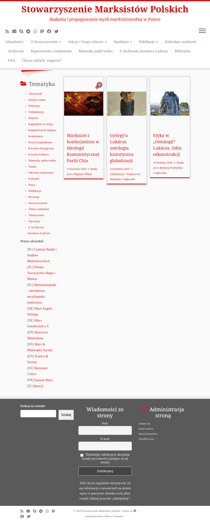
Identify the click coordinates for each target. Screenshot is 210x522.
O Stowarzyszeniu (45, 42)
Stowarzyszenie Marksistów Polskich (105, 9)
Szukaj (66, 415)
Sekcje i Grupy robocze (87, 42)
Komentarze (35, 136)
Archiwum (16, 52)
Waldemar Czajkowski (122, 179)
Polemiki (33, 178)
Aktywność (35, 93)
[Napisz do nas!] (15, 32)
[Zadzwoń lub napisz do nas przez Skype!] (22, 32)
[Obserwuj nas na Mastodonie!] (43, 32)
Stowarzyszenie (38, 203)
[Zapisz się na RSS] (8, 32)
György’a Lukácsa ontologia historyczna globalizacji (121, 147)
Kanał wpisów (146, 428)
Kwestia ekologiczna (41, 148)
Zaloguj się (144, 423)
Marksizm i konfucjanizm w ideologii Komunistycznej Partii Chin (83, 147)
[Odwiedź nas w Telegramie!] (29, 32)
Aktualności (14, 42)
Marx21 (38, 386)
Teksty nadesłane (38, 209)
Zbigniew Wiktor (83, 174)
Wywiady (34, 221)
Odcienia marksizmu (41, 172)
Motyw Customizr (114, 516)
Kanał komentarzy (148, 433)
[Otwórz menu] (202, 32)
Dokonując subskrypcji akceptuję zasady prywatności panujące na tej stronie (104, 458)
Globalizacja (36, 112)
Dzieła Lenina (36, 99)
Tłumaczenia (36, 215)
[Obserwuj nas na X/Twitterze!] (58, 32)
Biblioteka (183, 52)
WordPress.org (146, 438)
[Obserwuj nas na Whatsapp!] (36, 32)
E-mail (104, 439)
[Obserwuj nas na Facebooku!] (50, 32)
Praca (31, 184)
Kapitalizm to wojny (40, 124)
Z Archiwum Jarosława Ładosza (144, 52)
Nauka (32, 166)
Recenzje (34, 197)
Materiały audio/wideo (96, 52)
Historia (33, 118)
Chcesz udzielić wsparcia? (42, 61)
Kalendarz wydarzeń (180, 42)
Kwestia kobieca (38, 154)
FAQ (11, 61)
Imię (105, 423)
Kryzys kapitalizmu (40, 142)
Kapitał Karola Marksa (42, 130)
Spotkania (123, 42)
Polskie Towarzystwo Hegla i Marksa (41, 273)
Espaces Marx (43, 380)
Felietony (34, 105)
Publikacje (148, 42)
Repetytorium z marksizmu (51, 52)
